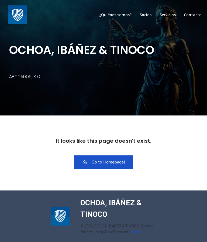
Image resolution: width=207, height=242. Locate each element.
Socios (145, 14)
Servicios (168, 14)
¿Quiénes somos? (115, 14)
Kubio (136, 232)
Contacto (193, 14)
